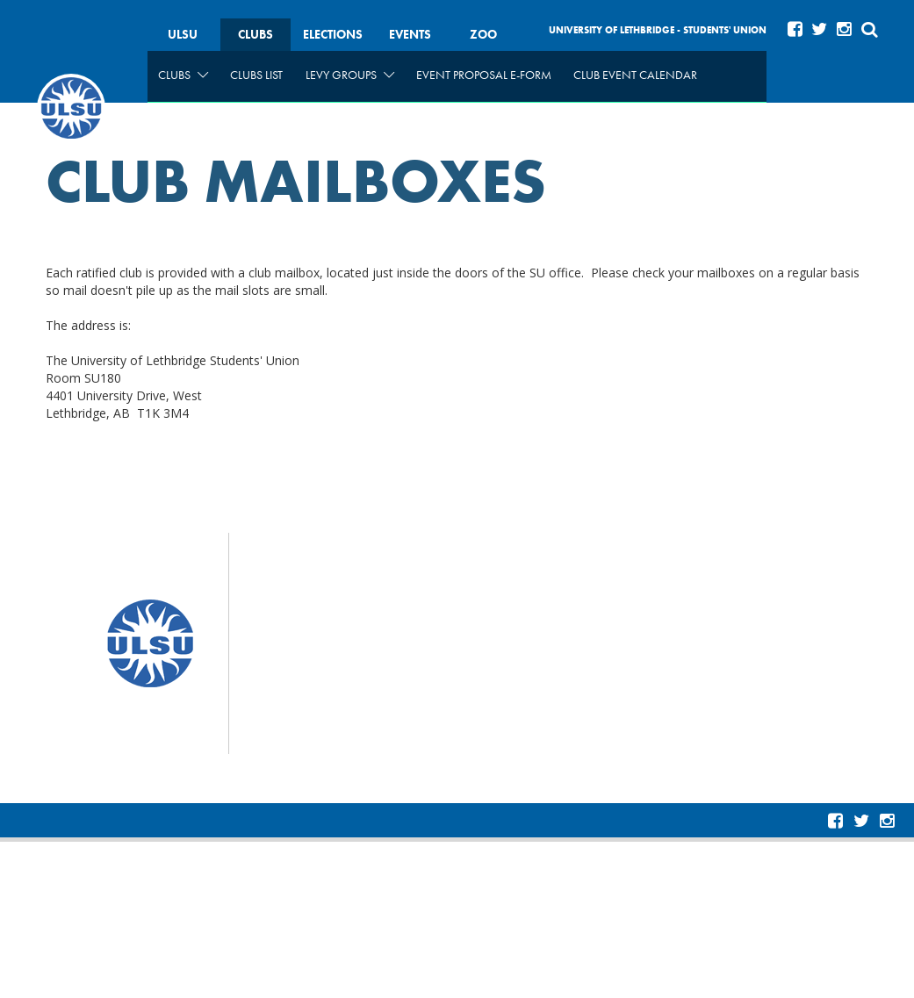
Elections (333, 34)
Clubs (255, 34)
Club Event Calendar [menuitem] (635, 75)
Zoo (483, 34)
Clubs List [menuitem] (256, 75)
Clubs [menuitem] (183, 75)
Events (410, 34)
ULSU (183, 34)
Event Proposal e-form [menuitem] (483, 75)
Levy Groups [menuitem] (350, 75)
